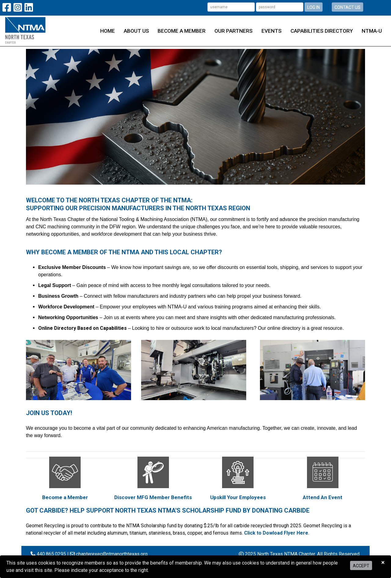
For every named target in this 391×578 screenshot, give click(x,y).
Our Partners (233, 31)
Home (107, 31)
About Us (136, 31)
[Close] (383, 562)
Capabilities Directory (322, 31)
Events (271, 31)
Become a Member (182, 31)
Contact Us (347, 7)
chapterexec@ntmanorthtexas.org (112, 554)
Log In (313, 7)
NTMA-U (372, 31)
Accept (361, 565)
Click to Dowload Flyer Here (276, 533)
